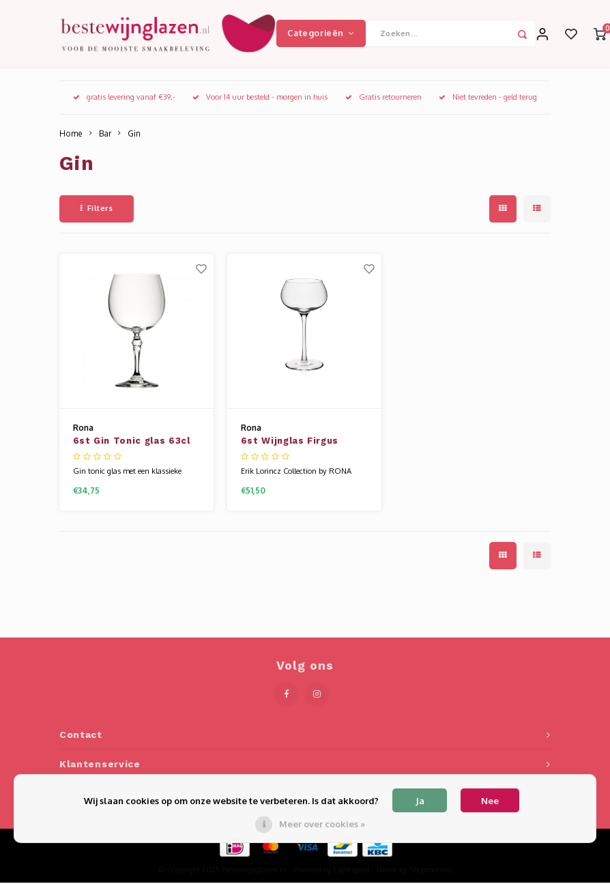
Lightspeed (351, 871)
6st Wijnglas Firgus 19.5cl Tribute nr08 (289, 444)
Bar (105, 135)
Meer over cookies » (322, 823)
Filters (97, 209)
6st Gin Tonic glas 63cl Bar (131, 444)
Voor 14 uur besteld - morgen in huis (260, 98)
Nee (490, 800)
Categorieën (320, 33)
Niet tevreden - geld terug (488, 98)
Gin (134, 135)
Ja (420, 800)
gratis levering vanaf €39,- (124, 98)
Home (71, 135)
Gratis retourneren (383, 98)
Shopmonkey (431, 871)
